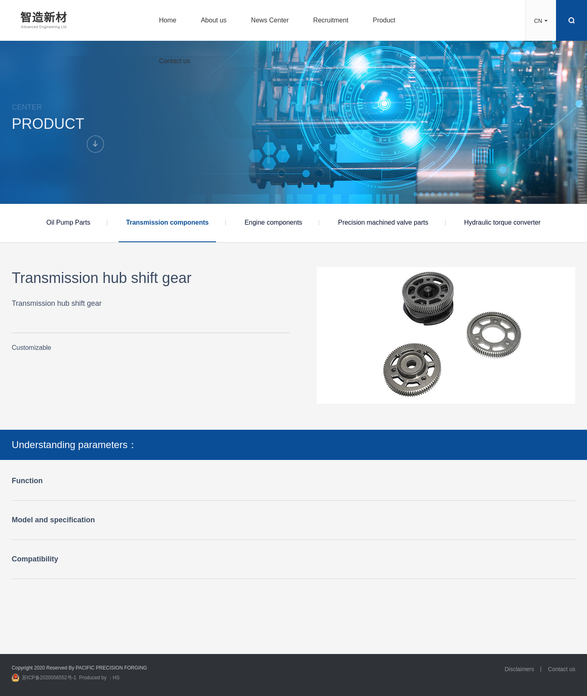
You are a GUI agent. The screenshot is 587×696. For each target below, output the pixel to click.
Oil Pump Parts (68, 222)
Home (168, 20)
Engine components (273, 222)
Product (384, 20)
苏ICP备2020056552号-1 (49, 678)
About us (214, 20)
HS (116, 678)
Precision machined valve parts (383, 222)
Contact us (174, 60)
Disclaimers (519, 669)
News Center (270, 20)
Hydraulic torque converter (502, 222)
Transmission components (167, 222)
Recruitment (330, 20)
